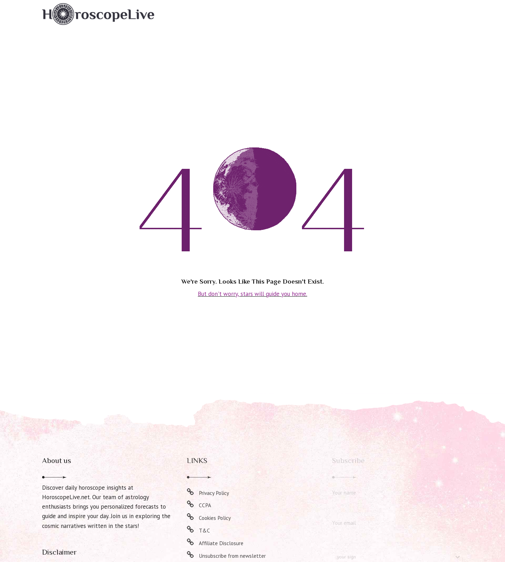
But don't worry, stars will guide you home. (252, 293)
